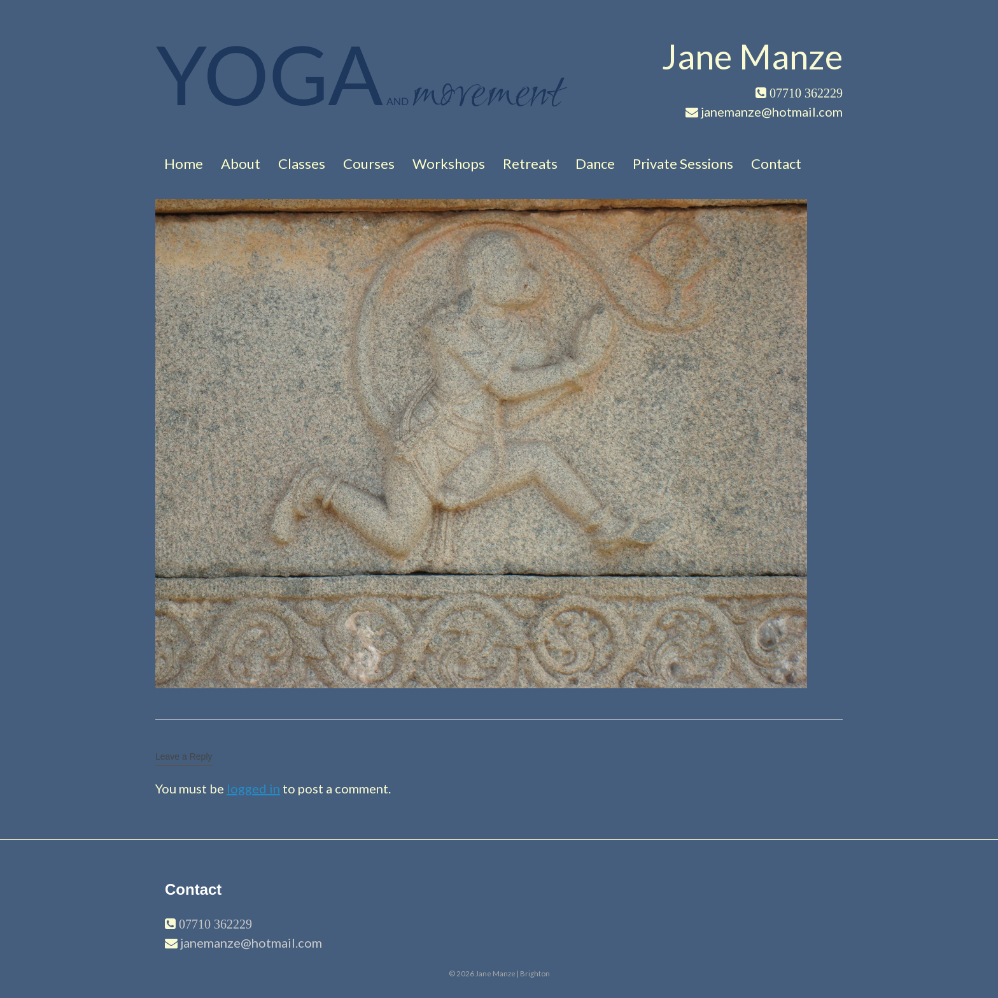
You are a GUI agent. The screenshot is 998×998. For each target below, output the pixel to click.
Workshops (448, 163)
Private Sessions (683, 163)
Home (183, 163)
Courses (369, 163)
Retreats (530, 163)
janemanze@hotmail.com (251, 942)
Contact (776, 163)
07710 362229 (214, 924)
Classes (301, 163)
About (240, 163)
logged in (253, 788)
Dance (595, 163)
